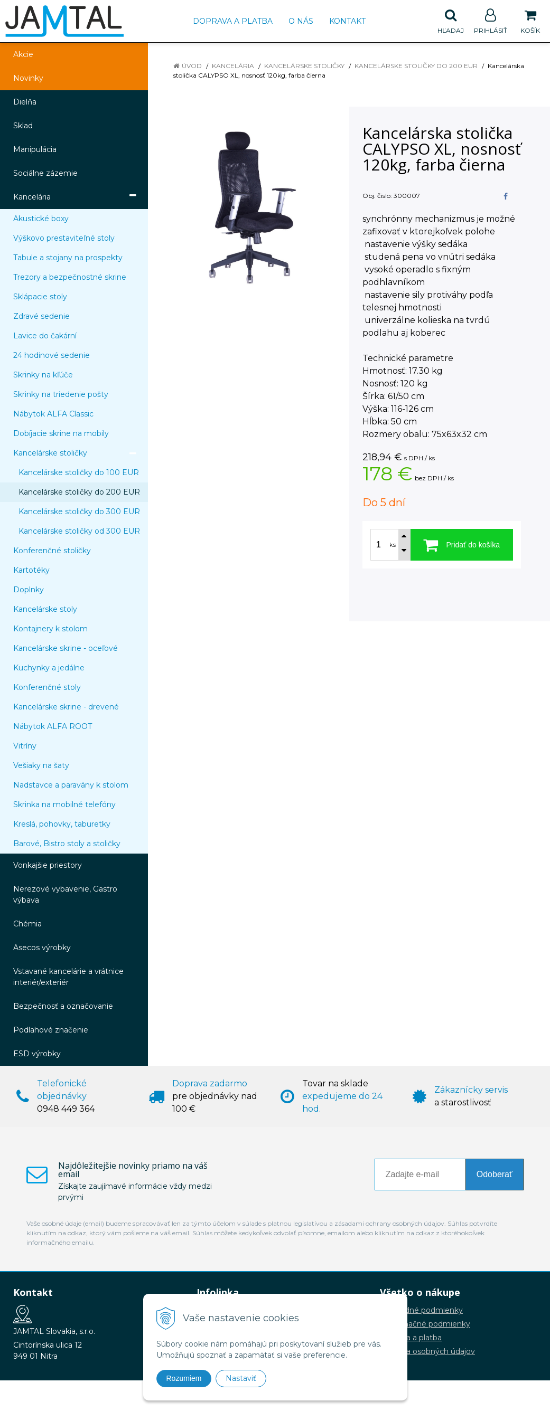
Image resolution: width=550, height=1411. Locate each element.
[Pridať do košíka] (462, 545)
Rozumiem (184, 1378)
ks (392, 544)
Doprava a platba (233, 21)
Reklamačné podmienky (425, 1324)
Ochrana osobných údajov (427, 1351)
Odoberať (494, 1174)
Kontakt (347, 21)
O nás (300, 21)
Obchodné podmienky (421, 1310)
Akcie (23, 54)
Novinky (28, 78)
